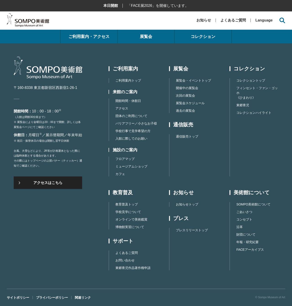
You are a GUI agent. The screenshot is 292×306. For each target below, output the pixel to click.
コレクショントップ (250, 80)
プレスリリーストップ (192, 230)
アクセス (121, 108)
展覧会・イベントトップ (193, 80)
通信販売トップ (187, 136)
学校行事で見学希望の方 (133, 131)
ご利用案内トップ (128, 80)
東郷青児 (242, 105)
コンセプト (244, 219)
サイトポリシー (18, 297)
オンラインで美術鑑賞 (131, 219)
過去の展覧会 (185, 110)
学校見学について (128, 212)
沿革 (239, 227)
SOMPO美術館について (253, 204)
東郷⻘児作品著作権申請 (133, 268)
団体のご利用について (131, 116)
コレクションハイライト (253, 112)
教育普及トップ (126, 204)
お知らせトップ (187, 204)
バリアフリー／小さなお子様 (136, 123)
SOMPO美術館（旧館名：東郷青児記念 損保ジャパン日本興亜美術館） (28, 21)
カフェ (120, 174)
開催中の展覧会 (187, 88)
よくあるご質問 (233, 20)
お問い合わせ (125, 260)
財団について (246, 234)
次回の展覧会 (185, 95)
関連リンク (83, 297)
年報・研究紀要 (247, 242)
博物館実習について (129, 227)
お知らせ (203, 20)
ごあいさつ (244, 212)
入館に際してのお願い (131, 138)
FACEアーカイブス (250, 249)
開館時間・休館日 (128, 101)
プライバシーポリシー (52, 297)
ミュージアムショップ (131, 166)
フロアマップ (125, 159)
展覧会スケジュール (190, 103)
